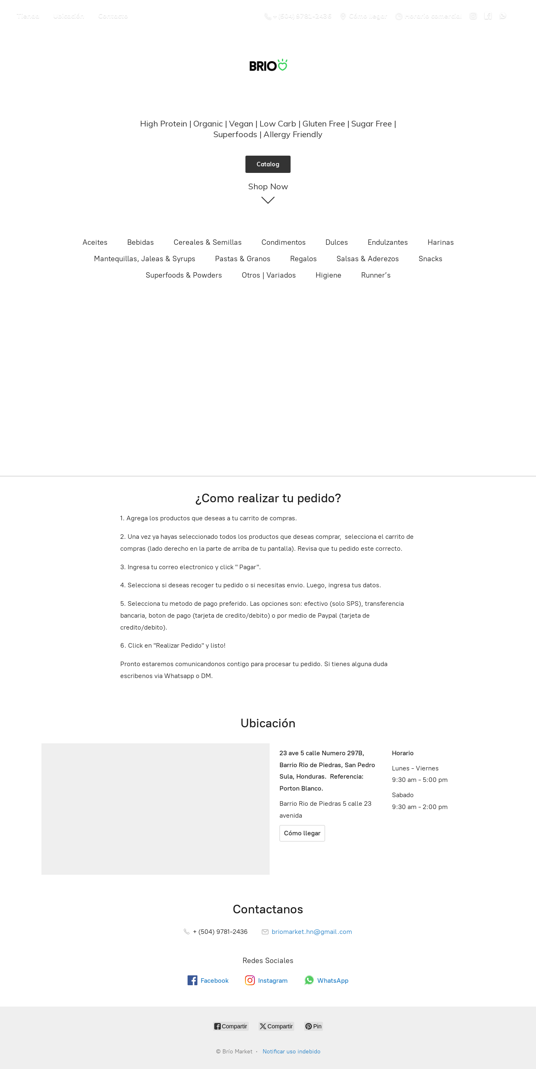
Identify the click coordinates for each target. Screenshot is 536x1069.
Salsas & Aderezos (368, 258)
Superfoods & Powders (184, 275)
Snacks (430, 258)
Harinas (441, 242)
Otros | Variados (269, 275)
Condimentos (283, 242)
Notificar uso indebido (292, 1051)
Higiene (328, 275)
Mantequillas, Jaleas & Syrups (144, 258)
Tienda (27, 15)
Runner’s (376, 275)
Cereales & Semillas (208, 242)
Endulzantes (388, 242)
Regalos (303, 258)
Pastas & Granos (242, 258)
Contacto (113, 15)
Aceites (95, 242)
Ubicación (68, 15)
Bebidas (140, 242)
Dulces (336, 242)
